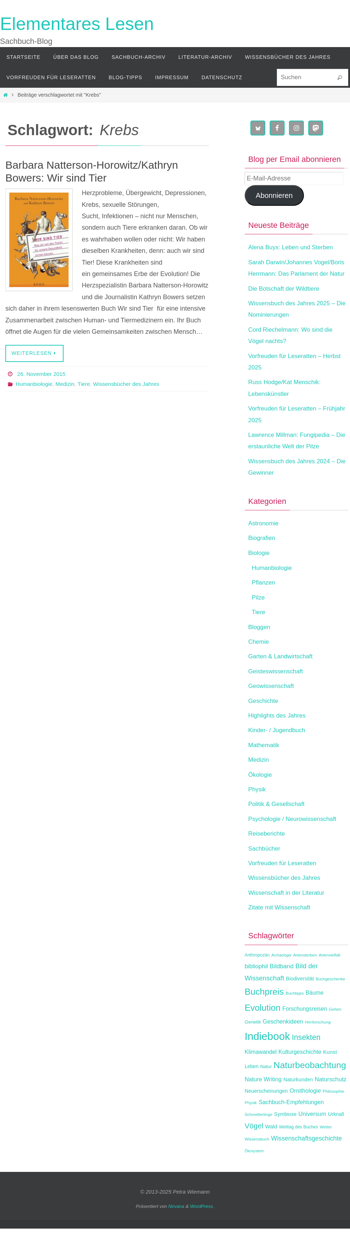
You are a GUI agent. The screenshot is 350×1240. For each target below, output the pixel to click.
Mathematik (264, 756)
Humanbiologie (35, 384)
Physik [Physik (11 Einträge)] (251, 1114)
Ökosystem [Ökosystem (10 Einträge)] (254, 1162)
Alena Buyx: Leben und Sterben (293, 247)
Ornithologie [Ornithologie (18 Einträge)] (305, 1102)
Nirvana (176, 1217)
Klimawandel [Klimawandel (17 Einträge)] (261, 1063)
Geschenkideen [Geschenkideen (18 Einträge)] (283, 1033)
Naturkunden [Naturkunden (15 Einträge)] (298, 1091)
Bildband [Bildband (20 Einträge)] (282, 977)
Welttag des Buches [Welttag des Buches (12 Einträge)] (298, 1138)
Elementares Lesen (77, 24)
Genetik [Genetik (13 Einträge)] (253, 1033)
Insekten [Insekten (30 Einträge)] (306, 1049)
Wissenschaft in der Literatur (289, 904)
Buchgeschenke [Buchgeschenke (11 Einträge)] (330, 990)
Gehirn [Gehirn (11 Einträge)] (335, 1020)
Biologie (259, 564)
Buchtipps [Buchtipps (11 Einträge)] (295, 1004)
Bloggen (260, 638)
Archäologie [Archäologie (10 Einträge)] (281, 966)
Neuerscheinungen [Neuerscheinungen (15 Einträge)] (266, 1102)
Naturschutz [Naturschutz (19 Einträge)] (330, 1090)
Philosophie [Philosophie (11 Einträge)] (333, 1102)
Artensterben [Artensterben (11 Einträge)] (305, 966)
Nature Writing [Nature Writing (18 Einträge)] (263, 1090)
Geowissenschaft (272, 697)
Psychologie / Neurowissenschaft (295, 830)
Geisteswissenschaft (277, 682)
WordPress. (202, 1217)
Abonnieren (274, 195)
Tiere (86, 384)
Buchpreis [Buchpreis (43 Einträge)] (264, 1003)
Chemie (259, 653)
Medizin (66, 384)
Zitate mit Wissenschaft (281, 918)
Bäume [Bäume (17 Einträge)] (315, 1004)
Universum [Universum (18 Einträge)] (312, 1125)
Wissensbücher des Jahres (130, 384)
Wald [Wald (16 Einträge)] (271, 1138)
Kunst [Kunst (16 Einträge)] (330, 1063)
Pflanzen (264, 594)
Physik (257, 800)
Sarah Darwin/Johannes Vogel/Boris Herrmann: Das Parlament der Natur (287, 274)
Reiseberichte (268, 845)
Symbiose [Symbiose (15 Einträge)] (285, 1125)
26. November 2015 (42, 374)
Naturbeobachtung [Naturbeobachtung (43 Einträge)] (310, 1077)
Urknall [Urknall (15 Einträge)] (336, 1125)
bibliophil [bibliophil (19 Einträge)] (256, 978)
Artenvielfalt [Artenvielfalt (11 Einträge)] (329, 966)
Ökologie (261, 786)
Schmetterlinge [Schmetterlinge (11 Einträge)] (258, 1125)
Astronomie (264, 534)
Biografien (262, 549)
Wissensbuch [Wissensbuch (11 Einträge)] (257, 1150)
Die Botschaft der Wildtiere (286, 299)
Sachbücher (265, 859)
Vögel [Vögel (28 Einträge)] (254, 1137)
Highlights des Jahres (279, 726)
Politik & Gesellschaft (278, 815)
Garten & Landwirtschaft (282, 668)
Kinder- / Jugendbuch (278, 741)
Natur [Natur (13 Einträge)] (266, 1078)
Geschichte (264, 712)
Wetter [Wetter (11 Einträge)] (326, 1138)
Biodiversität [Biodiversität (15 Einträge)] (300, 990)
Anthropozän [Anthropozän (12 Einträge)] (257, 966)
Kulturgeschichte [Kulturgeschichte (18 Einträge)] (300, 1063)
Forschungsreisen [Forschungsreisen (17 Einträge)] (304, 1020)
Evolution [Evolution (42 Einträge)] (262, 1019)
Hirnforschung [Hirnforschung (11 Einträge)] (318, 1033)
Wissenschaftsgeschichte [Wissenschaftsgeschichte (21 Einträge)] (306, 1149)
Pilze (259, 608)
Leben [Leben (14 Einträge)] (252, 1078)
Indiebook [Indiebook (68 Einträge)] (267, 1047)
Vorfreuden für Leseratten (284, 874)
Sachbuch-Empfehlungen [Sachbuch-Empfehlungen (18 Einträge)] (291, 1114)
